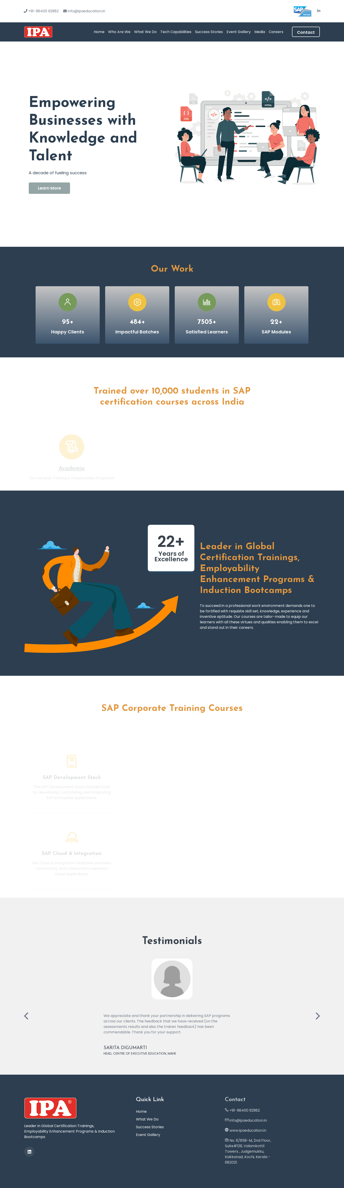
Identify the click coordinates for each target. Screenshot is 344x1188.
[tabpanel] (172, 144)
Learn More (49, 188)
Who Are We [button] (119, 31)
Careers (276, 31)
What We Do (147, 1119)
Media (259, 31)
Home (99, 31)
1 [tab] (168, 233)
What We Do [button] (145, 31)
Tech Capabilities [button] (175, 31)
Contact (306, 32)
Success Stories (209, 31)
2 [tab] (175, 233)
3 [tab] (179, 233)
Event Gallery (239, 31)
